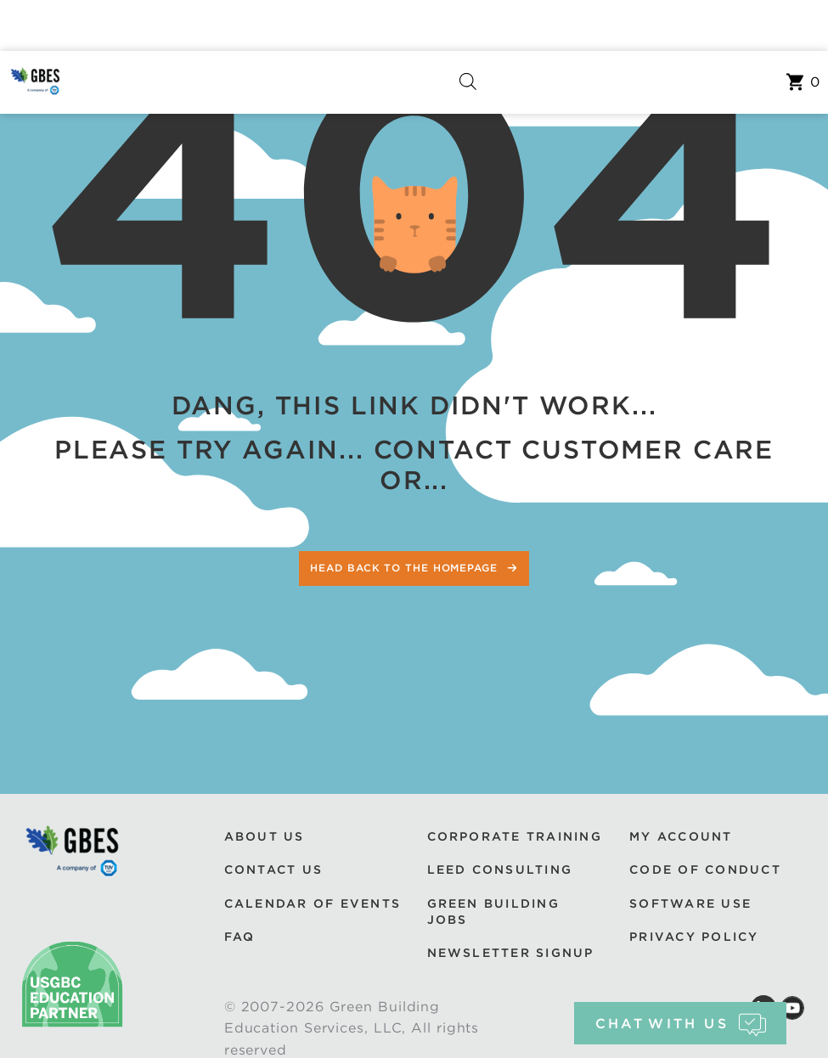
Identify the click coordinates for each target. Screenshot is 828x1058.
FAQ (240, 936)
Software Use (690, 903)
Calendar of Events (312, 903)
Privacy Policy (693, 936)
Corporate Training (514, 836)
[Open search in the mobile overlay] (467, 82)
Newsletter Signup (510, 953)
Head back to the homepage (405, 567)
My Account (680, 836)
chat (680, 1023)
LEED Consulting (500, 869)
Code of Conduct (705, 869)
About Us (264, 836)
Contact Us (273, 869)
